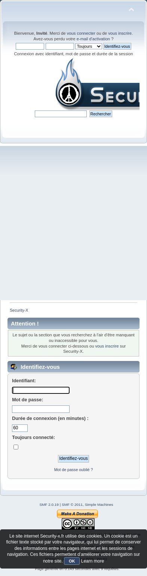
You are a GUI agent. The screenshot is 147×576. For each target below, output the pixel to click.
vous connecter (81, 33)
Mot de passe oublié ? (73, 469)
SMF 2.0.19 (49, 504)
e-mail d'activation (93, 39)
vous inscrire (120, 33)
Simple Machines (99, 504)
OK (72, 561)
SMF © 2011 (72, 504)
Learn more (92, 561)
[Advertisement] (73, 223)
